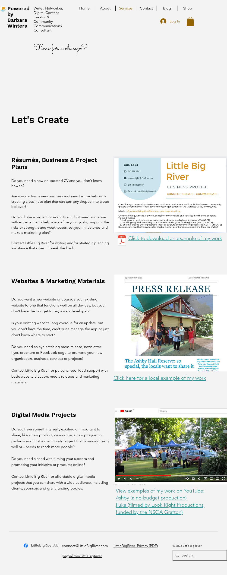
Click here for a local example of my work (160, 378)
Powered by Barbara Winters (18, 17)
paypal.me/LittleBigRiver (82, 556)
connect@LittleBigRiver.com (85, 545)
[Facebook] (25, 545)
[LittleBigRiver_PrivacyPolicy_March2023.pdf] (122, 241)
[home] (3, 9)
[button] (190, 21)
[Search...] (199, 555)
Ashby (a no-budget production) (152, 498)
